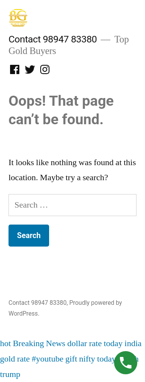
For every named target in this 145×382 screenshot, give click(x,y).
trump (10, 374)
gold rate (15, 358)
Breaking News (39, 343)
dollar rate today (95, 343)
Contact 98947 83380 (53, 39)
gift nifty (80, 358)
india (133, 343)
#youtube (47, 358)
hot (5, 343)
